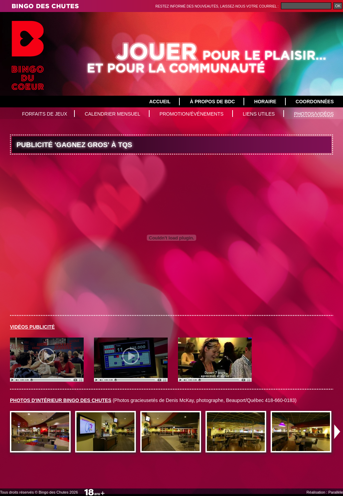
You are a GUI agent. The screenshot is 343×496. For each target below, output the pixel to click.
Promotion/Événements (191, 114)
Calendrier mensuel (112, 114)
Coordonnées (315, 101)
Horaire (265, 101)
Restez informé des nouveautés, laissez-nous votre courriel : (217, 6)
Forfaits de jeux (44, 114)
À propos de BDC (212, 101)
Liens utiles (259, 114)
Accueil (159, 101)
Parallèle (335, 492)
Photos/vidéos (314, 114)
